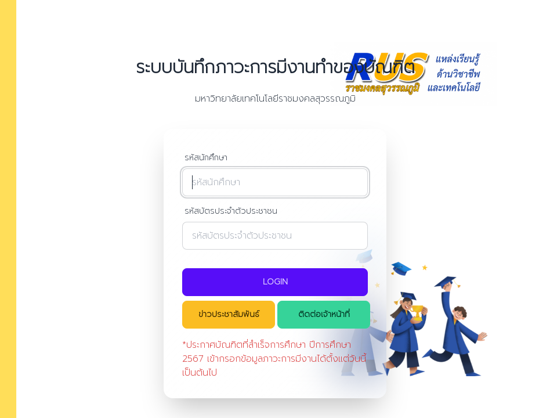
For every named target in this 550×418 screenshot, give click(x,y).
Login (275, 282)
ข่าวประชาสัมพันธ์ (228, 314)
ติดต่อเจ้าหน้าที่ (324, 314)
